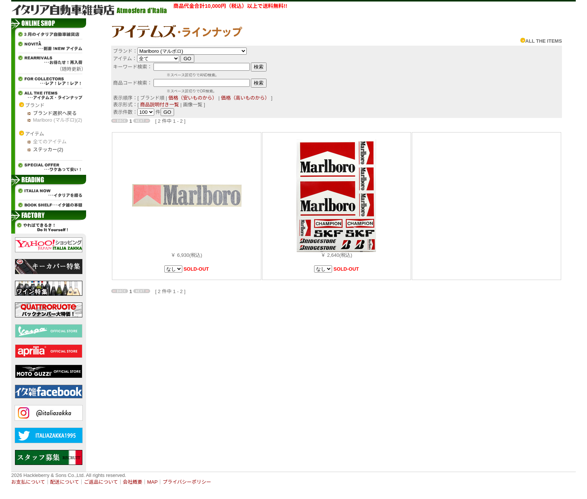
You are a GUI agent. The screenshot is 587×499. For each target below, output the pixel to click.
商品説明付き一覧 (159, 104)
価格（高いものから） (245, 98)
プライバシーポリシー (186, 482)
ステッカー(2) (48, 149)
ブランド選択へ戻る (55, 113)
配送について (64, 482)
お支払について (28, 482)
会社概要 (132, 482)
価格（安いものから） (192, 98)
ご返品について (101, 482)
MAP (152, 482)
